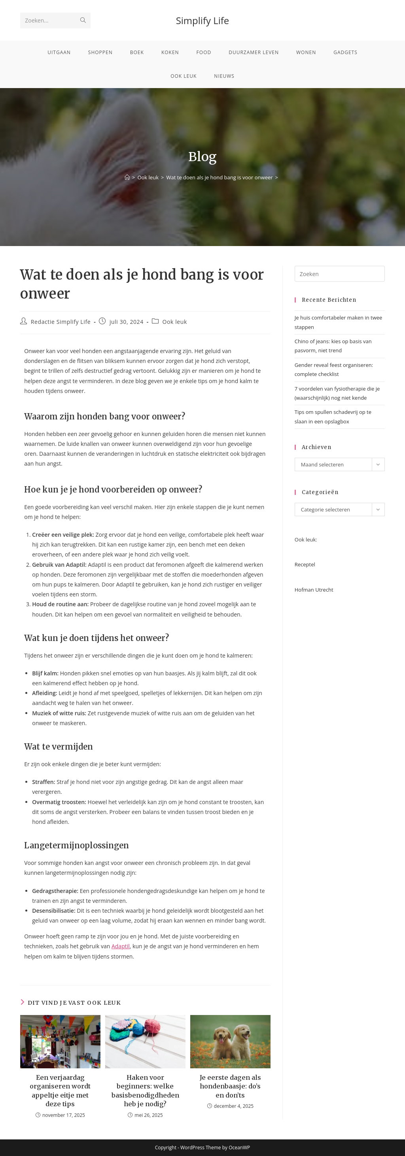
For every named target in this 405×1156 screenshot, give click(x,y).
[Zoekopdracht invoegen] (340, 274)
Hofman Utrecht (314, 589)
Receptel (305, 564)
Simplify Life (202, 20)
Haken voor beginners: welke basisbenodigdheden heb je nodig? (145, 1090)
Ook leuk (175, 321)
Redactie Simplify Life (61, 321)
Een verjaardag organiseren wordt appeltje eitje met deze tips (60, 1090)
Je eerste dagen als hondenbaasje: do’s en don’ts (230, 1086)
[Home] (127, 177)
